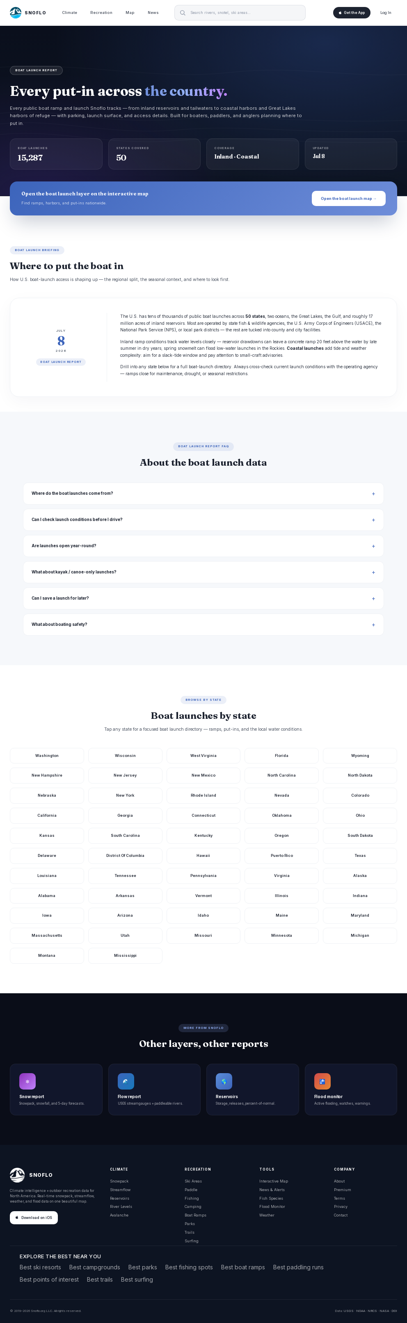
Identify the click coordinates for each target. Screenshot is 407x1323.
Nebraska (47, 795)
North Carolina (282, 775)
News (153, 12)
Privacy (341, 1206)
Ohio (360, 815)
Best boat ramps (243, 1267)
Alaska (360, 875)
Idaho (203, 915)
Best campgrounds (94, 1267)
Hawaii (203, 855)
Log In (385, 12)
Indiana (360, 895)
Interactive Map (273, 1181)
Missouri (203, 935)
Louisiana (47, 875)
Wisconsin (125, 755)
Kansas (47, 835)
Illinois (281, 895)
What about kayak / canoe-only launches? (74, 572)
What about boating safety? (59, 624)
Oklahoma (282, 815)
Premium (342, 1189)
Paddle (191, 1189)
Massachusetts (47, 935)
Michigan (360, 935)
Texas (360, 855)
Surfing (192, 1241)
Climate (69, 12)
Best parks (142, 1267)
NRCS (372, 1311)
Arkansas (125, 895)
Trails (189, 1232)
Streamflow (120, 1189)
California (47, 815)
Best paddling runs (298, 1267)
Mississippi (125, 955)
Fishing (192, 1198)
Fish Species (271, 1198)
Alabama (46, 895)
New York (125, 795)
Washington (47, 755)
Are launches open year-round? (64, 546)
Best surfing (137, 1279)
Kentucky (203, 835)
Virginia (282, 875)
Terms (339, 1198)
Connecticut (203, 815)
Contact (341, 1215)
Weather (266, 1215)
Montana (46, 955)
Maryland (360, 915)
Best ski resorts (40, 1267)
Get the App (352, 13)
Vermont (203, 895)
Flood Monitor (272, 1206)
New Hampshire (47, 775)
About (339, 1181)
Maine (282, 915)
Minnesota (281, 935)
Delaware (47, 855)
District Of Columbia (125, 855)
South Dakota (360, 835)
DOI (394, 1311)
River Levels (121, 1206)
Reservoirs (119, 1198)
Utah (125, 935)
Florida (281, 755)
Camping (193, 1206)
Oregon (281, 835)
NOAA (360, 1311)
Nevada (281, 795)
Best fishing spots (189, 1267)
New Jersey (125, 775)
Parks (190, 1223)
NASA (384, 1311)
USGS (348, 1311)
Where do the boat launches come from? (72, 493)
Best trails (100, 1279)
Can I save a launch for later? (60, 598)
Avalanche (119, 1215)
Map (130, 12)
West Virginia (203, 755)
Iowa (47, 915)
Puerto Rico (282, 855)
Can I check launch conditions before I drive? (77, 519)
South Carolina (125, 835)
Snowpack (119, 1181)
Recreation (101, 12)
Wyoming (360, 755)
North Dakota (360, 775)
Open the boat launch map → (349, 198)
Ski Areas (193, 1181)
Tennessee (125, 875)
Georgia (125, 815)
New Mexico (203, 775)
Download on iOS (34, 1218)
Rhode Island (203, 795)
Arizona (125, 915)
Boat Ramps (195, 1215)
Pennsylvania (203, 875)
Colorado (360, 795)
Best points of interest (49, 1279)
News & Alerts (272, 1189)
